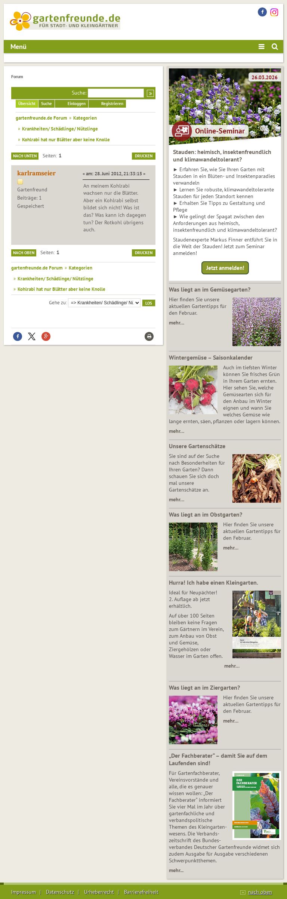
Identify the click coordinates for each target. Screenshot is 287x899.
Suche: (79, 92)
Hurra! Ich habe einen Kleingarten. (213, 582)
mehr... (176, 870)
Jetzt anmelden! (225, 267)
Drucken (143, 155)
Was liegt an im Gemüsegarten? (209, 289)
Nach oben (23, 252)
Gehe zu (57, 302)
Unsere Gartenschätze (197, 446)
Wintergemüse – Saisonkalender (211, 357)
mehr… (176, 322)
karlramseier (36, 173)
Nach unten (25, 155)
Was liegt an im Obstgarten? (205, 514)
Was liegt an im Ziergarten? (204, 687)
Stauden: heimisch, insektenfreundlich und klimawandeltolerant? (222, 155)
